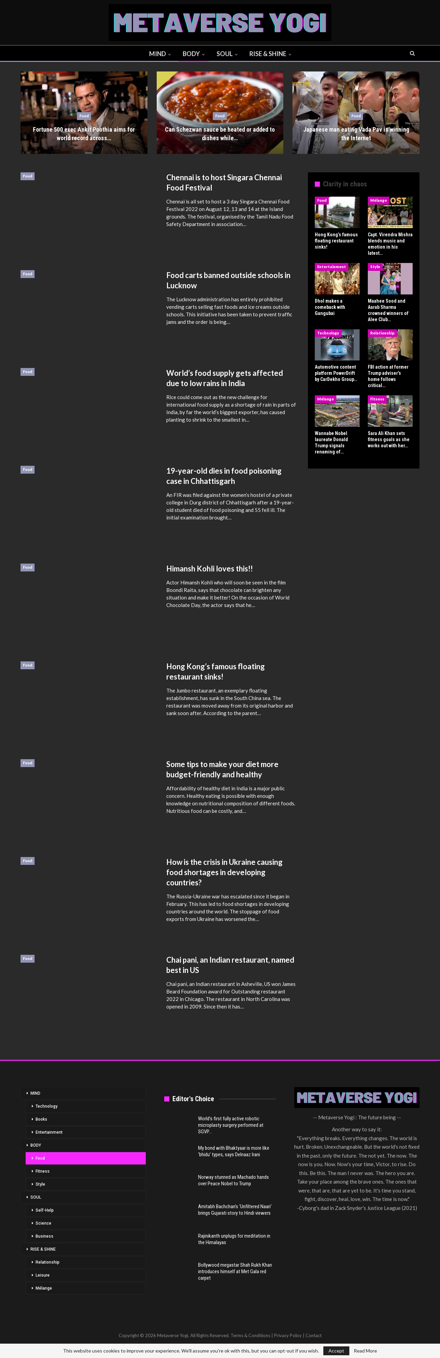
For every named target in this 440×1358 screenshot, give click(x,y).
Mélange (378, 200)
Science (43, 1223)
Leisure (43, 1275)
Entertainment (331, 266)
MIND (157, 53)
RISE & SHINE (267, 53)
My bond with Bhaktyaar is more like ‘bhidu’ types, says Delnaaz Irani (233, 1151)
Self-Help (45, 1210)
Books (41, 1119)
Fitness (377, 399)
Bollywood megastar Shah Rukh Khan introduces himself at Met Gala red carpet (235, 1271)
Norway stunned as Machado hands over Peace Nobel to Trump (233, 1180)
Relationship (382, 333)
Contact (314, 1335)
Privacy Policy (288, 1335)
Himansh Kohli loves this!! (209, 568)
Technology (328, 333)
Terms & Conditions (250, 1335)
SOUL (225, 53)
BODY (191, 53)
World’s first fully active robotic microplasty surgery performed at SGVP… (230, 1125)
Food (84, 116)
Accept (336, 1351)
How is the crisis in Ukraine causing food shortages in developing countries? (224, 872)
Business (44, 1236)
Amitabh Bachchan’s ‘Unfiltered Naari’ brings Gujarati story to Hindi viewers (235, 1209)
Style (375, 266)
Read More (365, 1350)
